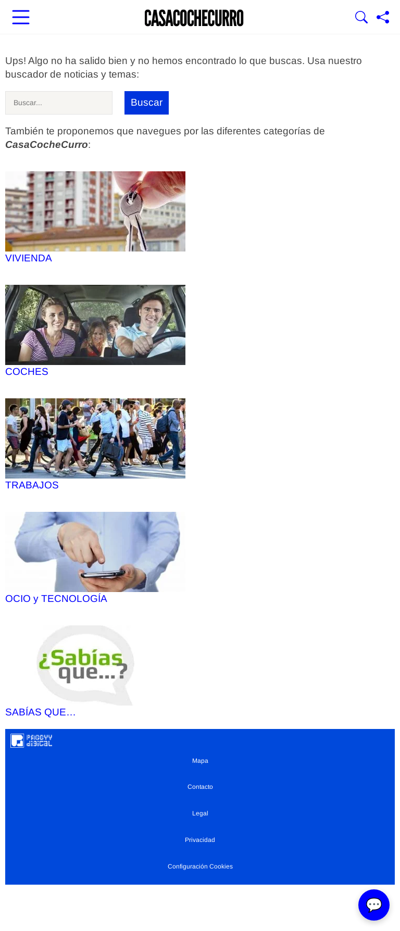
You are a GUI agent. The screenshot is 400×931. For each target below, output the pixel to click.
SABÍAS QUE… (95, 671)
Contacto (200, 786)
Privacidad (200, 840)
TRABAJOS (95, 444)
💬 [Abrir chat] (374, 905)
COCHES (95, 331)
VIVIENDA (95, 217)
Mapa (200, 760)
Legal (200, 813)
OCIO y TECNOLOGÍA (95, 558)
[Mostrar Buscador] (361, 18)
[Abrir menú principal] (20, 18)
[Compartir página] (382, 18)
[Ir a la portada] (194, 18)
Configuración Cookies (200, 866)
